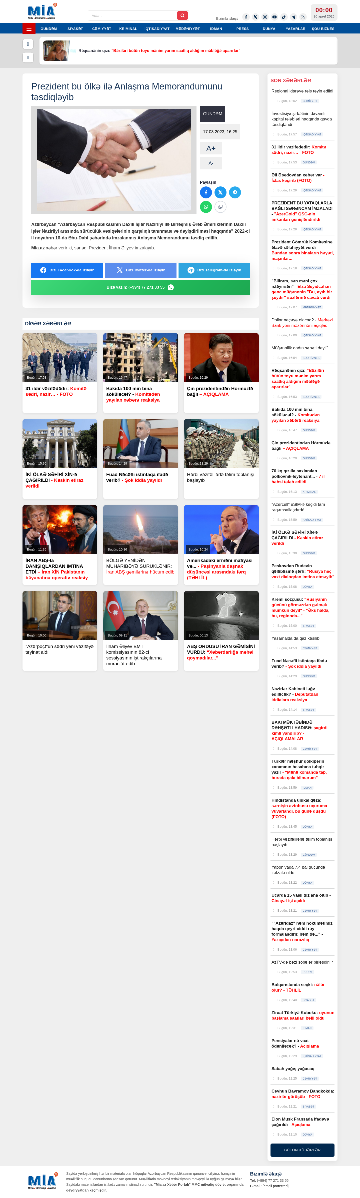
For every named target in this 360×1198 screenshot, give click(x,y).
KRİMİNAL (128, 29)
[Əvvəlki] (28, 44)
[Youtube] (274, 17)
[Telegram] (293, 17)
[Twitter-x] (255, 17)
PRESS (242, 29)
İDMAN (216, 29)
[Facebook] (246, 17)
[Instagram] (265, 17)
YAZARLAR (296, 29)
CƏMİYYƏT (101, 29)
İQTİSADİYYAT (157, 29)
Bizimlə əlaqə (227, 18)
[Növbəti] (28, 57)
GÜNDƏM (48, 29)
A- (211, 163)
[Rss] (303, 17)
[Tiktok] (284, 17)
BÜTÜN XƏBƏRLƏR (302, 1150)
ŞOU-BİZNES (323, 29)
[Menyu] (29, 28)
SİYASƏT (75, 29)
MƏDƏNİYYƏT (188, 29)
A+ (211, 148)
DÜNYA (269, 29)
